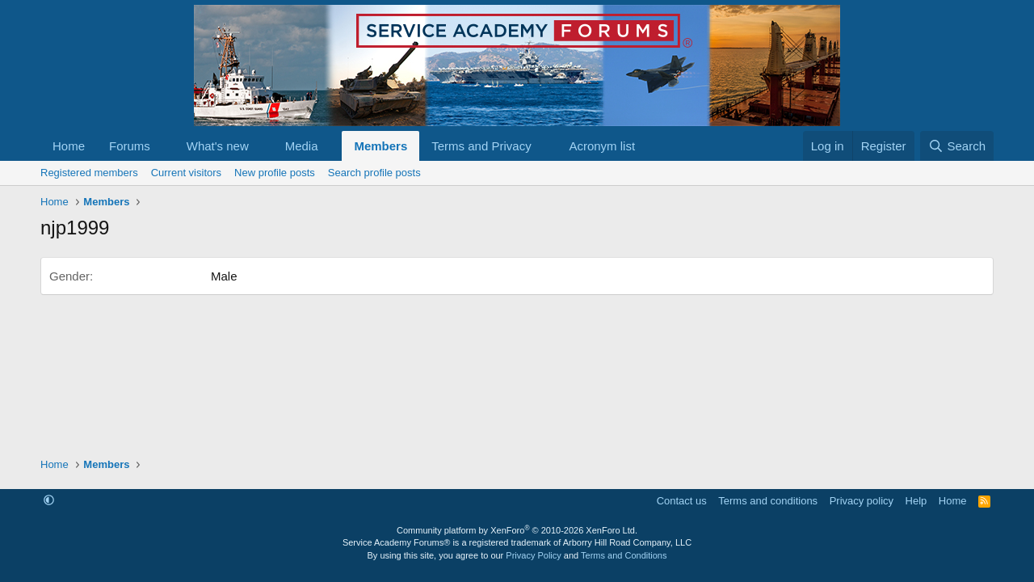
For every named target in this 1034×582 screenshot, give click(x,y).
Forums (129, 146)
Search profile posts (374, 173)
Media (301, 146)
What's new (218, 146)
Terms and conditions (768, 501)
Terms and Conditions (623, 555)
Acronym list (602, 146)
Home (69, 146)
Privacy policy (861, 501)
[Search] (957, 146)
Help (916, 501)
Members (380, 146)
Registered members (89, 173)
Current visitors (186, 173)
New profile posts (274, 173)
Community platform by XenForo (517, 530)
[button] (163, 146)
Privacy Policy (533, 555)
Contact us (682, 501)
